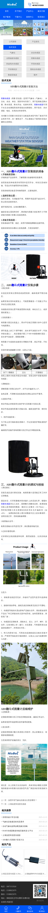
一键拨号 (18, 909)
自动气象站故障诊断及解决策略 (15, 826)
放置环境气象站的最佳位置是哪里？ (22, 800)
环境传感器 (35, 64)
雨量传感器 (35, 58)
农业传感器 (35, 53)
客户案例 (6, 17)
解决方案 (41, 11)
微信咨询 (30, 909)
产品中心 (29, 11)
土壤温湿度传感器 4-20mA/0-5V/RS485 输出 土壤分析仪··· (12, 874)
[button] (21, 34)
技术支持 (12, 47)
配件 (35, 75)
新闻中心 (29, 17)
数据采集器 (12, 75)
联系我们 (41, 17)
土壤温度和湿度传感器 (17, 804)
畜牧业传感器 (35, 69)
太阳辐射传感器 (12, 58)
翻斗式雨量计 (20, 171)
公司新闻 (12, 42)
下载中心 (18, 17)
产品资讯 (35, 42)
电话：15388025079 (8, 890)
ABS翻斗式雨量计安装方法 (13, 840)
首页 (7, 11)
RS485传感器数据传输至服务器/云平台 (18, 831)
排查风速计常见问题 (11, 817)
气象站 (12, 53)
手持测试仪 (12, 69)
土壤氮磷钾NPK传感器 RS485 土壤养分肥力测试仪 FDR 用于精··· (36, 874)
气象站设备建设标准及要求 (13, 822)
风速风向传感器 (12, 64)
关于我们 (18, 11)
